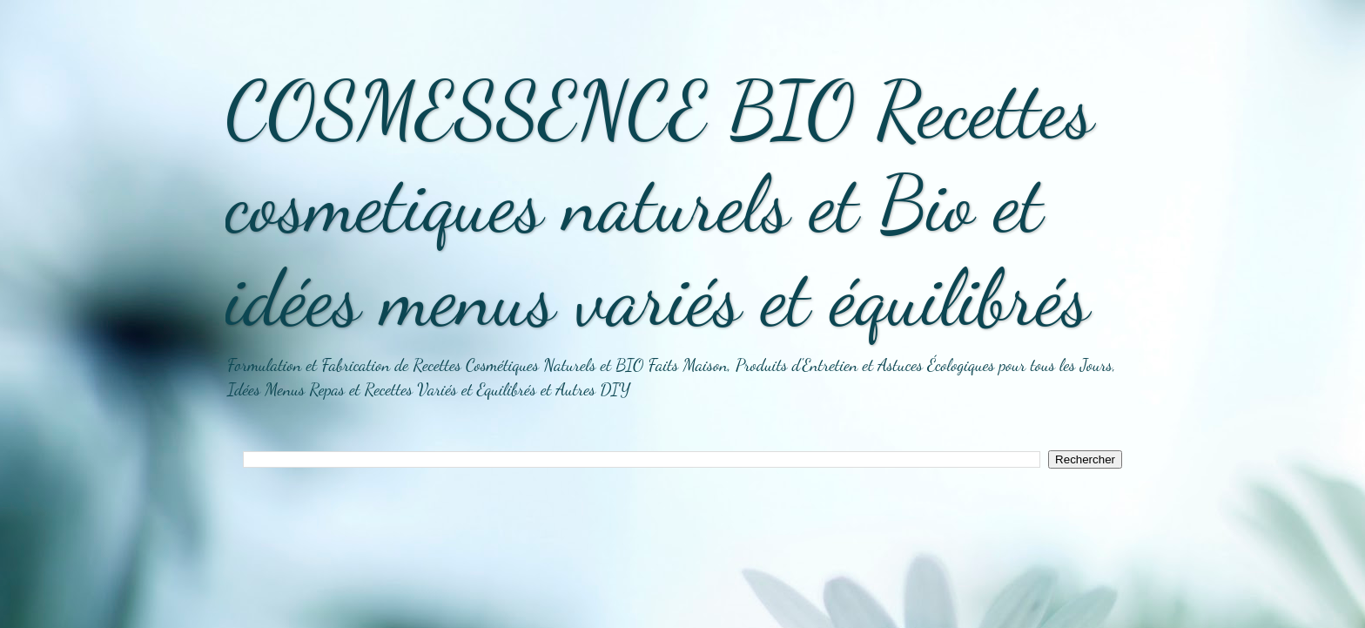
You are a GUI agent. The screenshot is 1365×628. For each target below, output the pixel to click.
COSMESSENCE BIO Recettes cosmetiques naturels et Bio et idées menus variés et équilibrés (659, 204)
